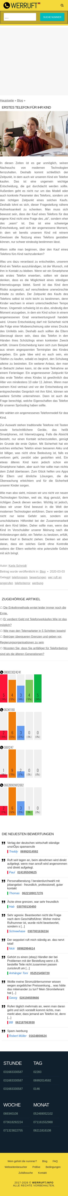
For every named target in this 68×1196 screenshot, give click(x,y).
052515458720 (40, 973)
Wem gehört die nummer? (22, 1161)
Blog (20, 100)
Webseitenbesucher (16, 1167)
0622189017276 (32, 893)
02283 (37, 1071)
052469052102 (43, 1113)
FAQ (55, 1161)
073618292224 (13, 1122)
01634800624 (38, 1035)
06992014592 (29, 851)
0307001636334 (38, 931)
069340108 (10, 1113)
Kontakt (42, 1172)
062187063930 (25, 1022)
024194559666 (29, 997)
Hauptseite (7, 100)
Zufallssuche (25, 1172)
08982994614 (26, 948)
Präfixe (36, 1167)
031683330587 (13, 1071)
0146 (36, 1088)
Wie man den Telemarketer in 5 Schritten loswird (34, 630)
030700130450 (26, 906)
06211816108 (42, 1130)
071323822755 (13, 1130)
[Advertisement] (34, 61)
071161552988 (43, 1122)
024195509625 (27, 872)
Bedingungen (53, 1167)
